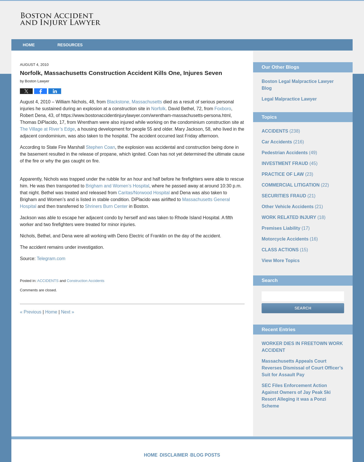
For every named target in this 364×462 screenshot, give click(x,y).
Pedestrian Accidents (286, 142)
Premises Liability (283, 211)
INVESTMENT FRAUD (286, 152)
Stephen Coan (100, 147)
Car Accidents (280, 132)
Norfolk (158, 108)
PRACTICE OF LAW (284, 162)
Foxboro (222, 108)
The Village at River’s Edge (47, 129)
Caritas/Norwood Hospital (143, 192)
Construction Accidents (85, 281)
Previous (31, 312)
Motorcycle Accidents (286, 221)
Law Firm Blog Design (317, 447)
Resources (70, 45)
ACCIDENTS (48, 281)
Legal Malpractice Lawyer (286, 91)
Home (29, 45)
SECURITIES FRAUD (285, 181)
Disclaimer (176, 417)
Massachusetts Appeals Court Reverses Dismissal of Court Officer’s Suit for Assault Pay (299, 345)
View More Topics (278, 241)
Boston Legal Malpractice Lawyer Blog (298, 81)
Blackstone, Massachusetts (134, 101)
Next (67, 312)
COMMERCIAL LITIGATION (291, 172)
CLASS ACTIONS (282, 231)
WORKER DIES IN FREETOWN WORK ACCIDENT (297, 326)
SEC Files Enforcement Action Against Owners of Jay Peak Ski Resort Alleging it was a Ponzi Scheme (301, 367)
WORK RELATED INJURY (290, 201)
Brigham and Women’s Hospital (117, 185)
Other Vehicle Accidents (288, 191)
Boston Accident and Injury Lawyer (60, 19)
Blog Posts (204, 417)
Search (302, 288)
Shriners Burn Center (106, 206)
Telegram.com (51, 258)
